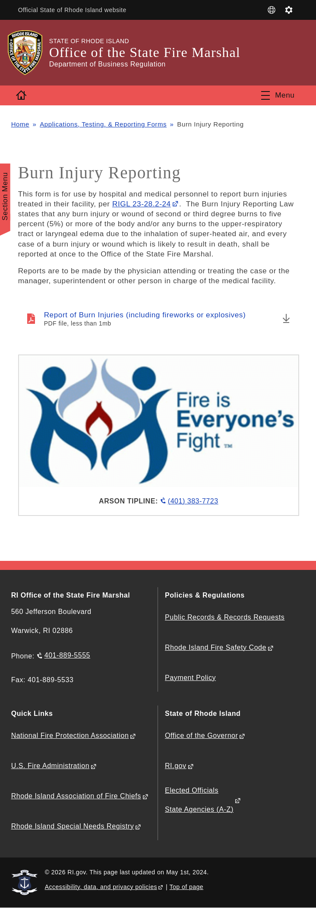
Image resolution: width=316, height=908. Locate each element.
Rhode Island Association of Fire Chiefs (76, 796)
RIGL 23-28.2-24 (141, 203)
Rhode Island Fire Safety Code (215, 647)
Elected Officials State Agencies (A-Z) (199, 800)
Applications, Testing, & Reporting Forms (103, 124)
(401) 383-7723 (193, 501)
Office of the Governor (201, 735)
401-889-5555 (67, 655)
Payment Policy (190, 677)
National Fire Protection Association (70, 735)
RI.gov (175, 765)
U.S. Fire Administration (50, 765)
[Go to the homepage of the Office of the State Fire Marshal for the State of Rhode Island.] (30, 52)
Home (20, 124)
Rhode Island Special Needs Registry (72, 826)
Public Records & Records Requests (224, 617)
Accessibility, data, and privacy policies (101, 886)
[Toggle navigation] (278, 95)
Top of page (187, 886)
